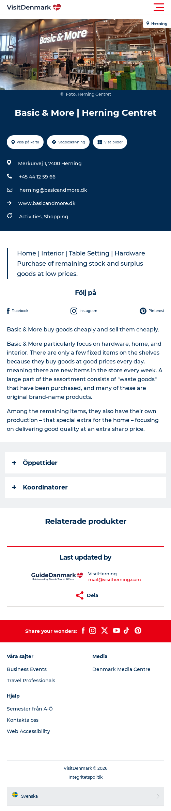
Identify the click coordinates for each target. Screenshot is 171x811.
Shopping (56, 217)
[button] (116, 7)
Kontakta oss (22, 720)
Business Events (27, 669)
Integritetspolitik (85, 777)
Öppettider (35, 463)
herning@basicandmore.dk (53, 190)
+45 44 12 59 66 (37, 177)
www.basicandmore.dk (47, 203)
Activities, (31, 217)
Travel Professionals (31, 680)
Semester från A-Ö (30, 709)
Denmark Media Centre (121, 669)
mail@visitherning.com (114, 579)
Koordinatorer (40, 487)
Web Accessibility (28, 731)
